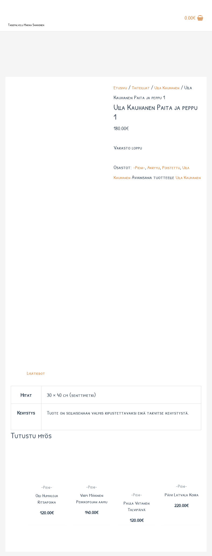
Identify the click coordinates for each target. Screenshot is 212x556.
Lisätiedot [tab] (37, 219)
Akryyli (156, 189)
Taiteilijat (143, 109)
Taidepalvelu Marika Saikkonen (47, 34)
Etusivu (121, 109)
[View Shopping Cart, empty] (194, 23)
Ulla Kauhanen (172, 109)
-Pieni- (139, 189)
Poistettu (175, 189)
